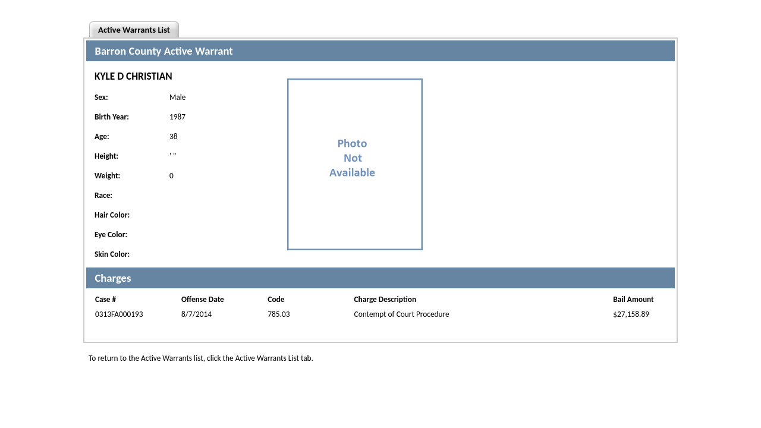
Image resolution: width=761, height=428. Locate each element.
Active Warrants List (134, 29)
